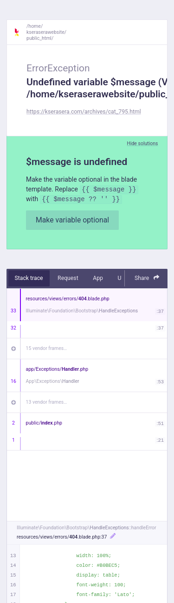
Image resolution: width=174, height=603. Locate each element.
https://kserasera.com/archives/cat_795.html (83, 111)
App (98, 278)
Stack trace (29, 278)
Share (147, 277)
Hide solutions (142, 143)
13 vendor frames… (46, 402)
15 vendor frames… (46, 348)
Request (68, 278)
